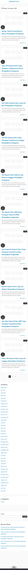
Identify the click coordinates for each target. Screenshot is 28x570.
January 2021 (4, 439)
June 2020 (3, 458)
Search (2, 514)
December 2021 (4, 409)
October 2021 (4, 414)
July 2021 (3, 422)
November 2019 (5, 477)
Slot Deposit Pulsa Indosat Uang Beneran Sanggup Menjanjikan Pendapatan (12, 177)
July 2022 (3, 390)
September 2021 (5, 417)
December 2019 (4, 474)
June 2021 (3, 425)
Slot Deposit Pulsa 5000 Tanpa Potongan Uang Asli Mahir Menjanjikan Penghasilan (12, 214)
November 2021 (5, 412)
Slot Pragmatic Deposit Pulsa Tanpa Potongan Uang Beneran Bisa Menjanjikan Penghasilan (14, 251)
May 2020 (3, 461)
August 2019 (4, 485)
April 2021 (3, 431)
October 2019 (4, 480)
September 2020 (5, 450)
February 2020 (4, 469)
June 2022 (3, 392)
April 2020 (3, 463)
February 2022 (4, 403)
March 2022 (4, 401)
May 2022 (3, 395)
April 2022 (3, 398)
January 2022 (4, 406)
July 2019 (3, 488)
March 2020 (4, 466)
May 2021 (3, 428)
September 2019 (5, 482)
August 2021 (4, 420)
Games (25, 13)
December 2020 (4, 441)
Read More (23, 42)
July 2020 (3, 455)
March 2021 (4, 433)
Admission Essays (14, 1)
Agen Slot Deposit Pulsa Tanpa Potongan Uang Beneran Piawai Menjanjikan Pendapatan (12, 68)
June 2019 (3, 491)
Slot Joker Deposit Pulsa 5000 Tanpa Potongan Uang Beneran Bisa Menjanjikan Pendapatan (14, 323)
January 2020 (4, 471)
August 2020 (4, 452)
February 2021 (4, 436)
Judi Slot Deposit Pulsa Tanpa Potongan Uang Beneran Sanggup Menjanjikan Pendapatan (13, 140)
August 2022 (4, 387)
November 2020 (5, 444)
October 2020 (4, 447)
